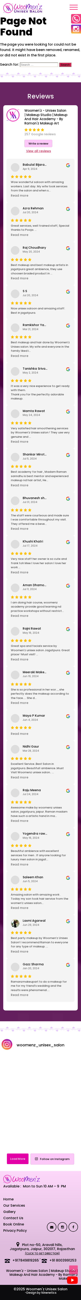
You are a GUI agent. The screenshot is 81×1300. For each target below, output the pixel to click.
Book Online (13, 1224)
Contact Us (13, 1218)
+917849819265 (25, 1260)
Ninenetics (48, 1293)
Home (8, 1199)
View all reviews (38, 151)
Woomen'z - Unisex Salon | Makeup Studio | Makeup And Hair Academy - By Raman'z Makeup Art (42, 1275)
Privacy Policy (15, 1230)
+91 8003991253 (62, 1260)
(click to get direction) (42, 1253)
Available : (12, 1186)
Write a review (38, 144)
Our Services (14, 1205)
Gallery (9, 1211)
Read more (19, 195)
